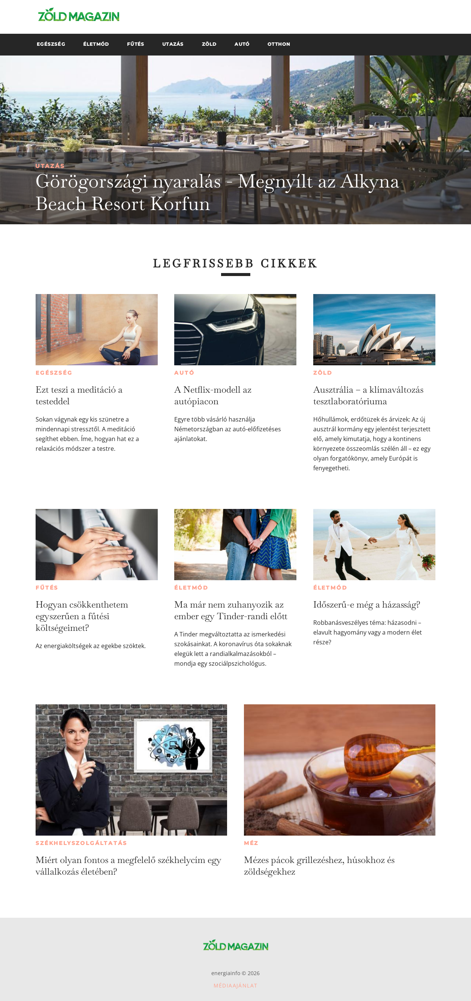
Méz (251, 843)
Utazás (50, 166)
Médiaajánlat (236, 985)
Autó (184, 372)
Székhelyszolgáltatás (81, 843)
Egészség (54, 372)
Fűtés (47, 587)
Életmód (191, 587)
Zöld (323, 372)
